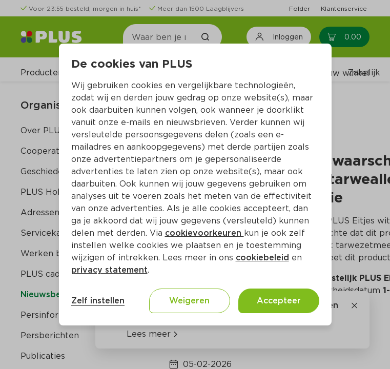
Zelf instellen (98, 300)
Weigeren (189, 300)
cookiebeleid (262, 257)
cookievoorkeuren (204, 233)
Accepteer (279, 300)
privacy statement (109, 270)
